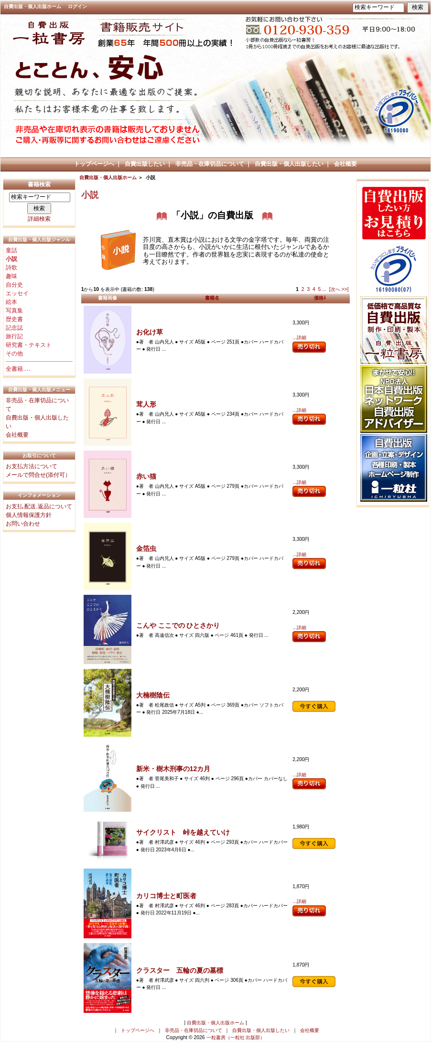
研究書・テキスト (29, 345)
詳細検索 (39, 218)
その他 (14, 353)
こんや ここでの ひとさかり (178, 625)
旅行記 (14, 336)
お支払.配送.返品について (39, 506)
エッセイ (17, 293)
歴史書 (14, 319)
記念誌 (14, 327)
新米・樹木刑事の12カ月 (173, 769)
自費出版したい (145, 164)
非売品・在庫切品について (209, 164)
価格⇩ (320, 298)
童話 (11, 250)
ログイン (77, 6)
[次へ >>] (339, 289)
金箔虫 (146, 548)
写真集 (14, 310)
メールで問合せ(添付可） (38, 475)
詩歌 (11, 267)
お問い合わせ (23, 523)
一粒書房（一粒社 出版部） (235, 1037)
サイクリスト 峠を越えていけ (183, 832)
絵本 (11, 302)
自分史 (14, 284)
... (324, 289)
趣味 (11, 276)
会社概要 (345, 164)
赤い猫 (146, 476)
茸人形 (146, 404)
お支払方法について (31, 466)
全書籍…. (18, 368)
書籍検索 (39, 184)
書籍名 (212, 298)
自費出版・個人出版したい (289, 164)
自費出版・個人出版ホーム (32, 6)
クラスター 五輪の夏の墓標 (179, 970)
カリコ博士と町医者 (166, 896)
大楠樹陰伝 (153, 695)
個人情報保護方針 (29, 515)
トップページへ (94, 164)
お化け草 (149, 332)
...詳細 (299, 337)
